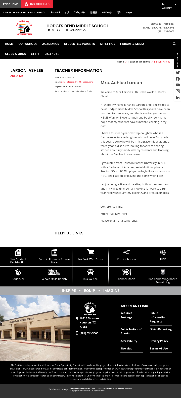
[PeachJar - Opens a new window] (18, 274)
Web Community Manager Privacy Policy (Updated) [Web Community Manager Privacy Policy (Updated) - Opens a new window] (112, 388)
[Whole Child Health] (54, 274)
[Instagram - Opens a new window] (177, 91)
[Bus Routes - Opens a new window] (90, 274)
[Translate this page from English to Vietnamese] (79, 12)
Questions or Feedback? (80, 388)
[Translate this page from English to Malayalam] (107, 12)
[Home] (9, 44)
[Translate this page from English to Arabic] (129, 12)
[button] (174, 49)
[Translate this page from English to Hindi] (118, 12)
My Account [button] (167, 5)
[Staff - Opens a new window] (35, 54)
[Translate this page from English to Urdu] (67, 12)
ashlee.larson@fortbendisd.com (77, 82)
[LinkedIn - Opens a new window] (177, 98)
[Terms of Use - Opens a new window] (161, 348)
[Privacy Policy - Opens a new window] (161, 341)
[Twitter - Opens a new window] (177, 72)
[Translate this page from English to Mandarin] (93, 12)
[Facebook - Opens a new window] (177, 79)
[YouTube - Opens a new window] (177, 85)
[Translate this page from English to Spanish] (55, 12)
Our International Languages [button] (23, 12)
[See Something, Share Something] (163, 276)
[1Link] (163, 255)
